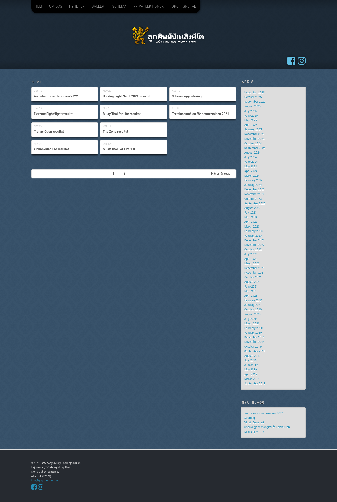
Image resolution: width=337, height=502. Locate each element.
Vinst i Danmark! (254, 422)
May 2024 (250, 166)
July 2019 (250, 360)
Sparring (249, 418)
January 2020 (253, 332)
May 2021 (250, 291)
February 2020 (253, 328)
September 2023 (255, 203)
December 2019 (254, 337)
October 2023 (253, 198)
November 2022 (254, 245)
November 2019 (254, 341)
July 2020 (250, 319)
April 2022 (250, 259)
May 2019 (250, 369)
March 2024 (252, 175)
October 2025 (253, 97)
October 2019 (253, 346)
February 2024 (253, 180)
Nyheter (77, 6)
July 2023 (250, 212)
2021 (37, 82)
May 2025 (250, 120)
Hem (38, 6)
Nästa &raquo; (221, 173)
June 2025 (251, 115)
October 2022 (253, 249)
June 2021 (251, 286)
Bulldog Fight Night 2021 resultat (126, 96)
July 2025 (250, 111)
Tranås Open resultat (49, 131)
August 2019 (252, 355)
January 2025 (253, 129)
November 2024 (254, 138)
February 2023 (253, 231)
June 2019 (251, 365)
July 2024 (250, 157)
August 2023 (252, 208)
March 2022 (252, 263)
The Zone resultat (115, 131)
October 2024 (253, 143)
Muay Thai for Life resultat (122, 114)
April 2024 (250, 171)
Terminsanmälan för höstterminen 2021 (200, 114)
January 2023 (253, 235)
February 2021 (253, 300)
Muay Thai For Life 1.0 (119, 149)
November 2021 (254, 272)
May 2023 (250, 217)
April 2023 (250, 221)
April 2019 (250, 374)
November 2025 (254, 92)
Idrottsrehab (183, 6)
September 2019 (255, 351)
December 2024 (254, 134)
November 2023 (254, 194)
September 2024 (255, 148)
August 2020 (252, 314)
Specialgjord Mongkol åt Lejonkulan (267, 427)
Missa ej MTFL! (254, 431)
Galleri (98, 6)
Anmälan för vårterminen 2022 (56, 96)
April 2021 (250, 295)
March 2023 (252, 226)
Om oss (55, 6)
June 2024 (251, 161)
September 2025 (255, 101)
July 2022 (250, 254)
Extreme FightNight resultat (53, 114)
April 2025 (250, 124)
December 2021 (254, 268)
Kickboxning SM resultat (51, 149)
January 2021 (253, 305)
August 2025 (252, 106)
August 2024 (252, 152)
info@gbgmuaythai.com (45, 480)
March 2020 (252, 323)
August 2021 (252, 281)
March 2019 (252, 379)
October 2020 (253, 309)
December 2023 (254, 189)
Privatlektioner (148, 6)
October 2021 (253, 277)
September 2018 (255, 383)
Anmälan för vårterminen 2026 (263, 413)
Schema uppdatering (187, 96)
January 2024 (253, 185)
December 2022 (254, 240)
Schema (119, 6)
